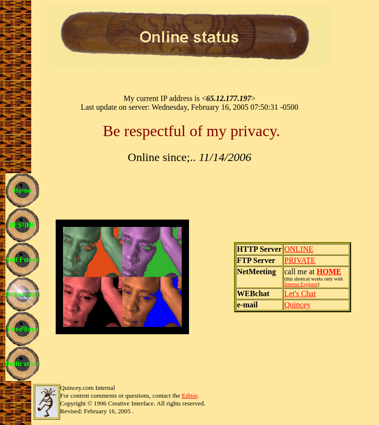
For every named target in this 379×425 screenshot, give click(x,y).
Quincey (297, 305)
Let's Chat (300, 293)
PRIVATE (300, 260)
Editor (189, 395)
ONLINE (299, 249)
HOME (328, 271)
